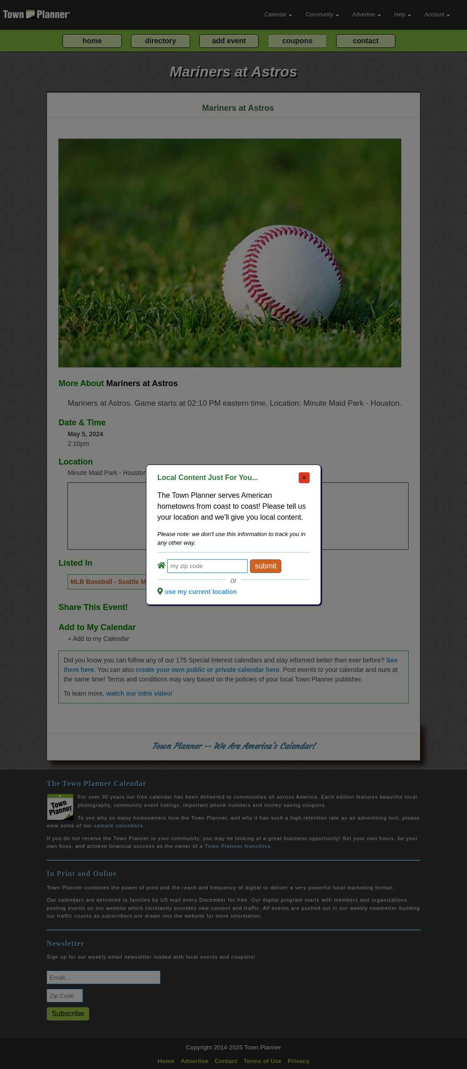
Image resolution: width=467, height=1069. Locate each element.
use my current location (201, 591)
